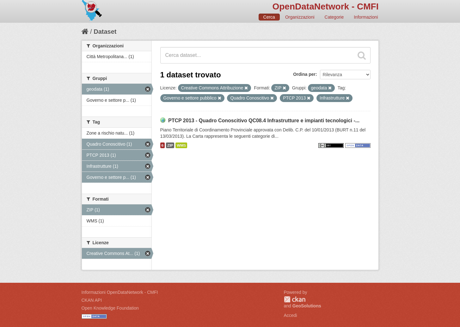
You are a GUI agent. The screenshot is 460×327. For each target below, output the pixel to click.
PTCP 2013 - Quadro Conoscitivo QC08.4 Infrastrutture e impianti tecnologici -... (263, 120)
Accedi (290, 315)
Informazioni (366, 17)
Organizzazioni (300, 17)
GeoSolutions (306, 305)
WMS (181, 145)
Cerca (269, 17)
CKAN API (92, 300)
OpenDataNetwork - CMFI (325, 6)
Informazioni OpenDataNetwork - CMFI (120, 292)
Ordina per (304, 74)
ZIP (170, 145)
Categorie (334, 17)
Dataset (105, 31)
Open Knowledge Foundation (110, 308)
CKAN (294, 299)
